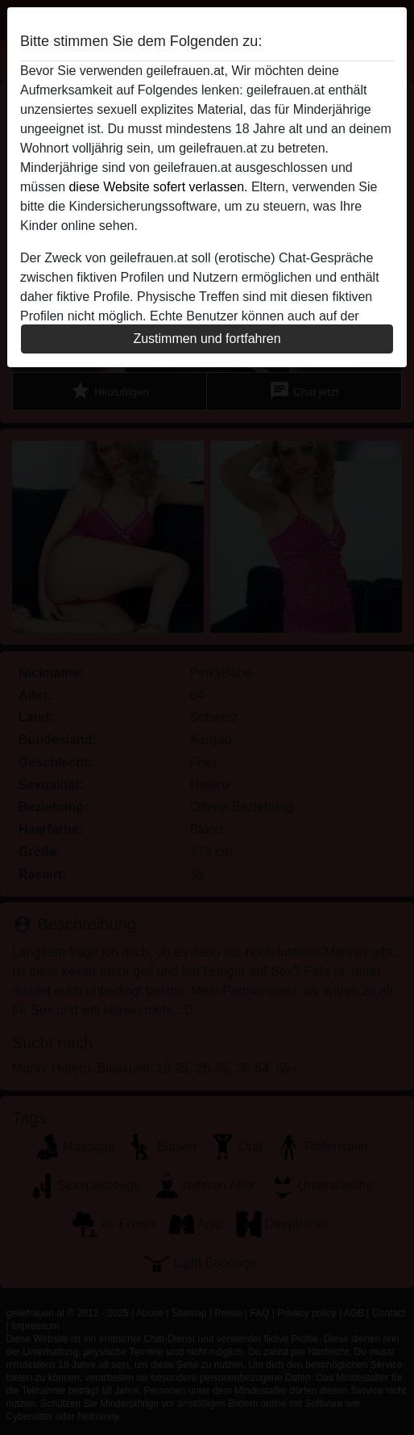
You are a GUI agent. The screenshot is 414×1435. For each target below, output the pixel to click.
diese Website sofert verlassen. (157, 187)
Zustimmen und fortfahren (206, 338)
